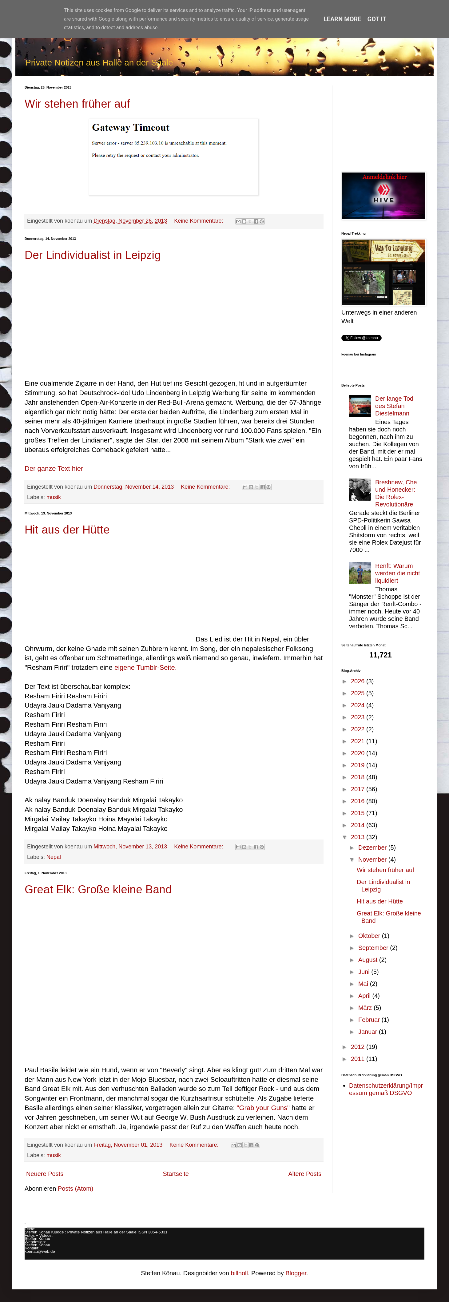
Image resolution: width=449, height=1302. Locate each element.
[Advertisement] (382, 123)
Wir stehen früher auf (77, 103)
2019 (358, 765)
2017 (358, 789)
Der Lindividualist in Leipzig (93, 255)
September (374, 947)
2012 (358, 1046)
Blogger (295, 1273)
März (366, 1007)
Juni (364, 971)
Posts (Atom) (75, 1188)
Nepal (53, 857)
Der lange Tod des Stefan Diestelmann (394, 406)
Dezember (373, 847)
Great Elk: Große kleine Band (98, 889)
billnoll (239, 1273)
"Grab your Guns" (263, 1108)
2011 (358, 1058)
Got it (377, 19)
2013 (358, 837)
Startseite (176, 1173)
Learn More (342, 19)
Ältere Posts (304, 1173)
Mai (364, 983)
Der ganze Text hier (54, 468)
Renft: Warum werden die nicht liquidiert (397, 573)
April (365, 995)
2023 (358, 717)
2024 (358, 705)
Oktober (370, 935)
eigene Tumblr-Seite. (145, 667)
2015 (358, 813)
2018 (358, 777)
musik (53, 497)
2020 (358, 753)
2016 (358, 801)
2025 (358, 693)
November (373, 859)
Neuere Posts (44, 1173)
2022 (358, 729)
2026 (358, 681)
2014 (358, 825)
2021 (358, 741)
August (368, 959)
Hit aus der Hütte (67, 529)
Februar (370, 1019)
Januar (368, 1031)
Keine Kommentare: (199, 221)
